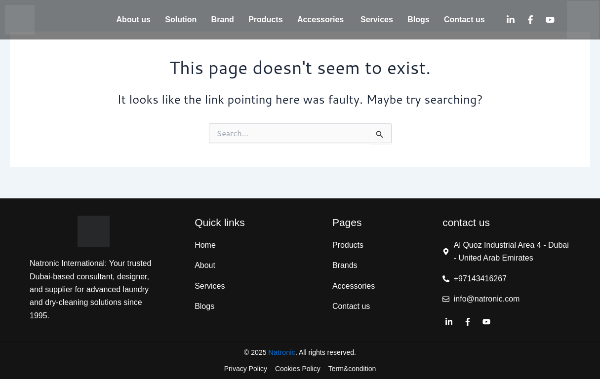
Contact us (464, 19)
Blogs (418, 19)
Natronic (282, 352)
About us (134, 19)
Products (265, 19)
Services (376, 19)
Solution (181, 19)
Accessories (321, 19)
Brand (222, 19)
